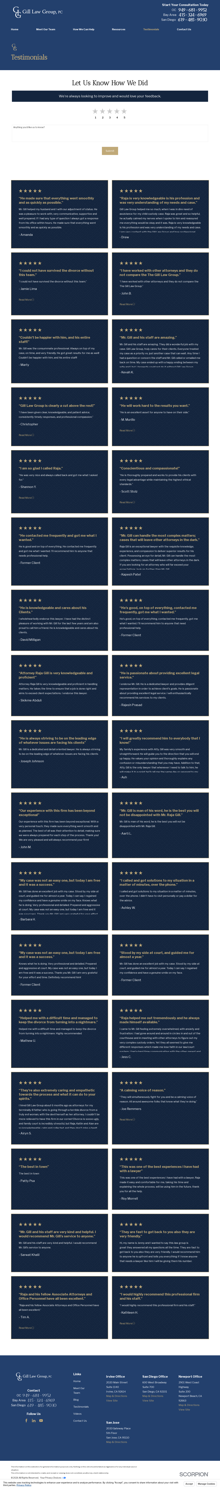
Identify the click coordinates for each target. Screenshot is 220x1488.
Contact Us (80, 1420)
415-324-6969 (192, 15)
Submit (110, 150)
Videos (77, 1413)
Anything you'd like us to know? (29, 127)
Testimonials (81, 1406)
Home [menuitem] (14, 29)
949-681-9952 (192, 10)
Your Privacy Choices (53, 1478)
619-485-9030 (192, 19)
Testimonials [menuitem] (151, 29)
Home (77, 1381)
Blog (76, 1399)
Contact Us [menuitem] (184, 29)
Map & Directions (116, 1396)
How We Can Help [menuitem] (83, 29)
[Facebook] (26, 1420)
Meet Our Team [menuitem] (45, 29)
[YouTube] (41, 1420)
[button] (124, 111)
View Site (112, 1400)
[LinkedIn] (33, 1420)
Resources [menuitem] (118, 29)
